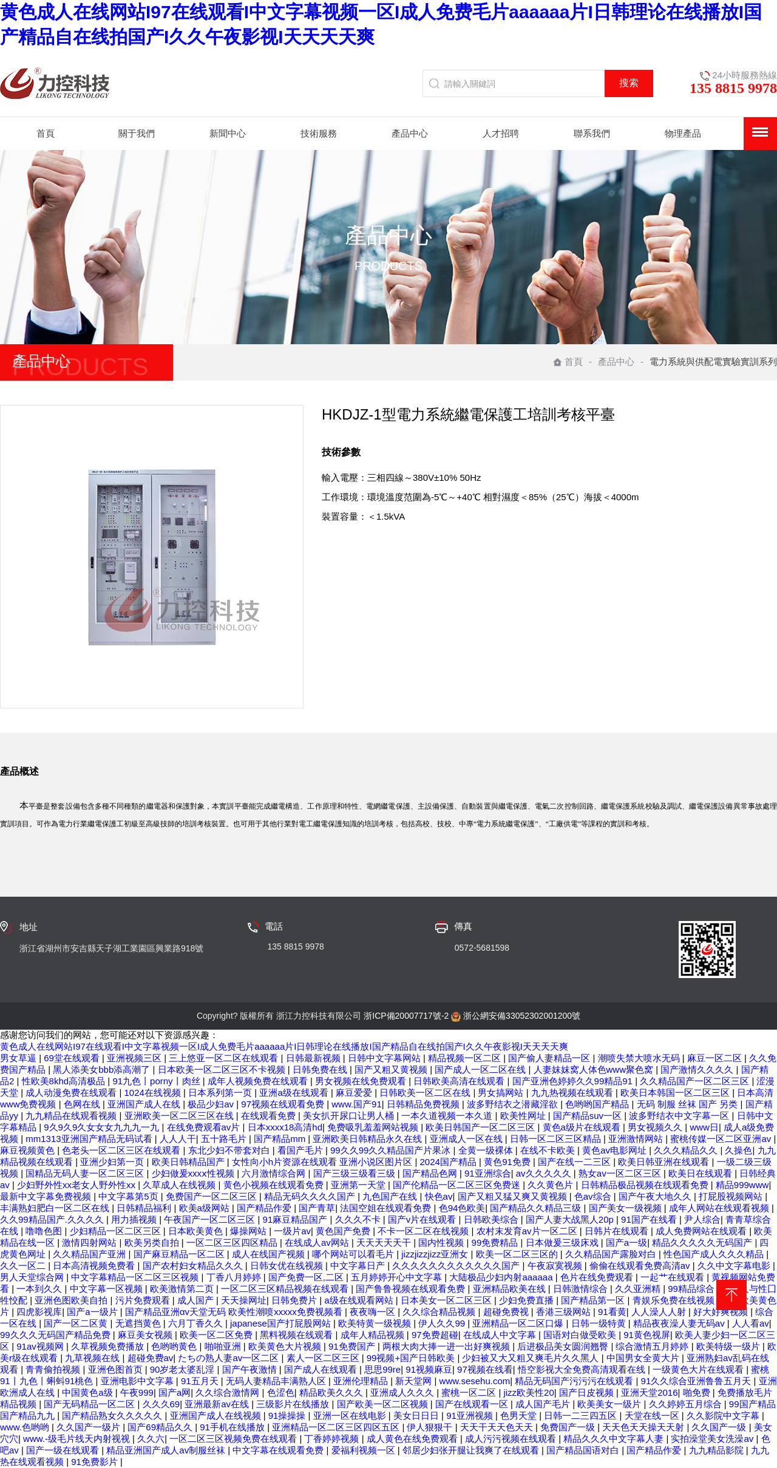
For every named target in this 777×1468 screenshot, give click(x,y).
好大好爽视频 (721, 1312)
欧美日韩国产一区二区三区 (481, 1127)
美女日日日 (417, 1415)
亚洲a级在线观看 (295, 1092)
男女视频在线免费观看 (362, 1081)
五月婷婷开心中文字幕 (397, 1277)
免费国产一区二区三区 (212, 1196)
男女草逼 (19, 1058)
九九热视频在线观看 (573, 1092)
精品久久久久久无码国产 (703, 1242)
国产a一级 (626, 1242)
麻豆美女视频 (146, 1335)
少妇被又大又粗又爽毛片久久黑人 (531, 1358)
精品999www (742, 1185)
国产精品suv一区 (589, 1115)
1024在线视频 (154, 1092)
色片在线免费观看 (598, 1277)
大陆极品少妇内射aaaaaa (502, 1277)
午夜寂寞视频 (556, 1265)
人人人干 (178, 1138)
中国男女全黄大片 (644, 1358)
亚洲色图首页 (116, 1369)
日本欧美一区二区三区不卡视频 (223, 1069)
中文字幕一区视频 (107, 1288)
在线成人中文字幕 (500, 1335)
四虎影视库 (39, 1312)
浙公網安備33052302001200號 (521, 1016)
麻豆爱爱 (355, 1092)
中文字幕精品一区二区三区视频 (136, 1277)
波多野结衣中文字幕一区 (680, 1115)
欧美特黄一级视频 (375, 1323)
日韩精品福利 (145, 1208)
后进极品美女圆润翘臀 (564, 1346)
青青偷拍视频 (54, 1369)
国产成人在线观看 (321, 1369)
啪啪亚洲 (224, 1346)
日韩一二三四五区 (581, 1415)
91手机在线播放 (233, 1427)
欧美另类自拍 (153, 1242)
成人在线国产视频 (269, 1254)
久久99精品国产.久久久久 (53, 1219)
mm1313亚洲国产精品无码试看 (90, 1138)
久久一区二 (24, 1265)
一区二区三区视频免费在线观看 (234, 1438)
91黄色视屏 (646, 1335)
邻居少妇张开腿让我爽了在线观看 (471, 1450)
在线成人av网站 (318, 1242)
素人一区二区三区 (324, 1358)
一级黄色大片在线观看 (699, 1369)
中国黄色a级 (88, 1392)
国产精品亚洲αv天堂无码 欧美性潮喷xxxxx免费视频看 (235, 1312)
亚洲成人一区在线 (467, 1138)
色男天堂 (519, 1415)
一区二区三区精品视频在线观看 (286, 1288)
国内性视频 (442, 1242)
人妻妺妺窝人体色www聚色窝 (595, 1069)
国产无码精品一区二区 (90, 1404)
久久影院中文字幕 (724, 1415)
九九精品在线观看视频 (72, 1115)
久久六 (151, 1438)
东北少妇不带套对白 (230, 1150)
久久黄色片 (551, 1185)
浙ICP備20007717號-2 (406, 1016)
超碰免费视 (507, 1312)
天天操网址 (243, 1300)
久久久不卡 (359, 1219)
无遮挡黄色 (139, 1323)
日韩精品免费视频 (424, 1104)
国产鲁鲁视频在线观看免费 (411, 1288)
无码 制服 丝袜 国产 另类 (689, 1104)
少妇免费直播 (527, 1300)
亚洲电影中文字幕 (138, 1381)
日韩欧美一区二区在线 (426, 1092)
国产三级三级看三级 (355, 1173)
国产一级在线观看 (63, 1450)
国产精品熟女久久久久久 (113, 1415)
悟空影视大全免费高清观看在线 (583, 1369)
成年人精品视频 (374, 1335)
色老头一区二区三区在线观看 (122, 1150)
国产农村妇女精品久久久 (194, 1265)
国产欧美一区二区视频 (383, 1404)
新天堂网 (414, 1381)
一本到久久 (40, 1288)
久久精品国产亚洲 (90, 1254)
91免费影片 (95, 1461)
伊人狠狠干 (431, 1427)
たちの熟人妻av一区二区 (229, 1358)
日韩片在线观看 (618, 1231)
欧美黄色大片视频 (286, 1346)
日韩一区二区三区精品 (556, 1138)
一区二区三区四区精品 (233, 1242)
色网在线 (83, 1104)
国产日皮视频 (587, 1392)
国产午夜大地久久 (656, 1196)
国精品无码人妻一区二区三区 (85, 1173)
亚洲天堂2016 (649, 1392)
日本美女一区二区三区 (447, 1300)
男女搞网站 (502, 1092)
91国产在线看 (650, 1219)
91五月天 (201, 1381)
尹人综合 (702, 1219)
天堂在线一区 (653, 1415)
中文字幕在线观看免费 (279, 1450)
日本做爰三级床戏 (563, 1242)
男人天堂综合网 (33, 1277)
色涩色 (280, 1392)
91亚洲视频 (470, 1415)
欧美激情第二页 (183, 1288)
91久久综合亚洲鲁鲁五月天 (697, 1381)
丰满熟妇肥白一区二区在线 (56, 1208)
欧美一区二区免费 (217, 1335)
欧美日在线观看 (701, 1173)
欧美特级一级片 (729, 1346)
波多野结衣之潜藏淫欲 (513, 1104)
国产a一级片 (93, 1312)
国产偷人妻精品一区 (550, 1058)
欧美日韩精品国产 (189, 1162)
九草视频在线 (93, 1358)
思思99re (382, 1369)
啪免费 (698, 1392)
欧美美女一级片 (610, 1404)
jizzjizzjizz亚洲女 (435, 1254)
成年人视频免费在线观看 (259, 1081)
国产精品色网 (431, 1173)
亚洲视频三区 (135, 1058)
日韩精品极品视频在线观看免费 (646, 1185)
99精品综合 (692, 1288)
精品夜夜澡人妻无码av (680, 1323)
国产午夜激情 (250, 1369)
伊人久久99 (442, 1323)
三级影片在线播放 (293, 1404)
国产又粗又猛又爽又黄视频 (513, 1196)
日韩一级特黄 (599, 1323)
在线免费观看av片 (205, 1127)
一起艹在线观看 (673, 1277)
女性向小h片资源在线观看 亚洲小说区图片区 (323, 1162)
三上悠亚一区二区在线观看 (224, 1058)
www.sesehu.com (475, 1381)
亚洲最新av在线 (218, 1404)
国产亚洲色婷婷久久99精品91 (574, 1081)
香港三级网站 (564, 1312)
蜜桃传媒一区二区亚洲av (721, 1138)
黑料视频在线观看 (297, 1335)
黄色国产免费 (344, 1231)
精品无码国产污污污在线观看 (575, 1381)
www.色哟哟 (26, 1427)
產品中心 (616, 361)
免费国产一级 (568, 1427)
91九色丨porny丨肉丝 (157, 1081)
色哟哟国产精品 (598, 1104)
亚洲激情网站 (636, 1138)
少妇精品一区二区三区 (116, 1231)
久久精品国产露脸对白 (612, 1254)
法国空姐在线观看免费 (386, 1208)
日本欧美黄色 (196, 1231)
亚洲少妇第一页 (113, 1162)
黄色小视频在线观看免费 (274, 1185)
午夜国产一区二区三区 (210, 1219)
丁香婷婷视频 (332, 1438)
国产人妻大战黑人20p (571, 1219)
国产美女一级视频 (626, 1208)
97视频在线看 (485, 1369)
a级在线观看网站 (360, 1300)
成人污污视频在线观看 (511, 1438)
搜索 (629, 83)
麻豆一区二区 (715, 1058)
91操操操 (288, 1415)
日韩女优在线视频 (287, 1265)
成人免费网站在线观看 (702, 1231)
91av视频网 (41, 1346)
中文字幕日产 (358, 1265)
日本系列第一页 (221, 1092)
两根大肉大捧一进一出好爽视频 (447, 1346)
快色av (439, 1196)
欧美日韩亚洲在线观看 (664, 1162)
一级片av (292, 1231)
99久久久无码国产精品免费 (56, 1335)
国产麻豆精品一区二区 (180, 1254)
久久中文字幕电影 (735, 1265)
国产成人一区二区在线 (481, 1069)
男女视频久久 (656, 1127)
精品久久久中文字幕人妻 (614, 1438)
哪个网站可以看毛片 (354, 1254)
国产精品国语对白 (584, 1450)
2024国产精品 (450, 1162)
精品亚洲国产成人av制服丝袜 (167, 1450)
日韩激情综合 (581, 1288)
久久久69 (161, 1404)
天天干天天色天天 (497, 1427)
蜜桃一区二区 (469, 1392)
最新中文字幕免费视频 (46, 1196)
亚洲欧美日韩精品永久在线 (368, 1138)
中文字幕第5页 (129, 1196)
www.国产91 (356, 1104)
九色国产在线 (390, 1196)
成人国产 (196, 1300)
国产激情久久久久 (698, 1069)
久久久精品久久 (687, 1150)
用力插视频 (135, 1219)
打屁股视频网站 (732, 1196)
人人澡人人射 (659, 1312)
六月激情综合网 (275, 1173)
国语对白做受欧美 (581, 1335)
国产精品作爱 (265, 1208)
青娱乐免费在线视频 (675, 1300)
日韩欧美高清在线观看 (460, 1081)
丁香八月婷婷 (234, 1277)
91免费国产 (353, 1346)
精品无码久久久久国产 (311, 1196)
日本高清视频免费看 (95, 1265)
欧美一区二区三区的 (518, 1254)
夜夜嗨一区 (374, 1312)
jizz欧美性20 (528, 1392)
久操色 (738, 1150)
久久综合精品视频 (440, 1312)
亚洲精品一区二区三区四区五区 (337, 1427)
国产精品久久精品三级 (536, 1208)
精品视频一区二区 (465, 1058)
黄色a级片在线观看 (583, 1127)
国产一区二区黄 (77, 1323)
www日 (704, 1127)
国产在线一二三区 (575, 1162)
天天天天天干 (384, 1242)
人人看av (750, 1323)
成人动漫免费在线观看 (72, 1092)
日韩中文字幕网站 (385, 1058)
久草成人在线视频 (180, 1185)
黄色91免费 (508, 1162)
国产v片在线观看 (423, 1219)
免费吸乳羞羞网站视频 (374, 1127)
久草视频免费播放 (108, 1346)
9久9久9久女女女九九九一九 (102, 1127)
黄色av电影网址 (615, 1150)
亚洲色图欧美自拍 (72, 1300)
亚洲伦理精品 (361, 1381)
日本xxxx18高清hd (285, 1127)
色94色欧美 (462, 1208)
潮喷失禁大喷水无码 (640, 1058)
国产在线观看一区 (473, 1404)
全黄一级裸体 (486, 1150)
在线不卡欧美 (548, 1150)
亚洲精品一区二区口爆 (519, 1323)
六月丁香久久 (196, 1323)
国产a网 (174, 1392)
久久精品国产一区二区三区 (696, 1081)
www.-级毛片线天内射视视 (77, 1438)
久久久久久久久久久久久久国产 (457, 1265)
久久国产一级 (719, 1427)
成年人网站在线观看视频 (720, 1208)
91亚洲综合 (487, 1173)
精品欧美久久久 (332, 1392)
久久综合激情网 (228, 1392)
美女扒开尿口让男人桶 (349, 1115)
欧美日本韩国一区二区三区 (676, 1092)
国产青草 (317, 1208)
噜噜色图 (44, 1231)
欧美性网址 (524, 1115)
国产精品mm (281, 1138)
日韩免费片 (295, 1300)
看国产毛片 (301, 1150)
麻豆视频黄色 (28, 1150)
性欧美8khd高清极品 (65, 1081)
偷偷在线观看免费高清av (641, 1265)
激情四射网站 (90, 1242)
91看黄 (612, 1312)
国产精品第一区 (594, 1300)
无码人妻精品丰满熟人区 (277, 1381)
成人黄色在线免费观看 (413, 1438)
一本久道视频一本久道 (448, 1115)
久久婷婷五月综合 (686, 1404)
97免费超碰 (435, 1335)
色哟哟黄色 (175, 1346)
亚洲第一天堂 (359, 1185)
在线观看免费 (269, 1115)
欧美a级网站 (205, 1208)
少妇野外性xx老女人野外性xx (77, 1185)
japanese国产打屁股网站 (281, 1323)
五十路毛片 (225, 1138)
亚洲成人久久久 (403, 1392)
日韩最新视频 (314, 1058)
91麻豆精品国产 (296, 1219)
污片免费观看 (143, 1300)
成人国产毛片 (543, 1404)
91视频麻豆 (428, 1369)
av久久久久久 (545, 1173)
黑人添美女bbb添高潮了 (102, 1069)
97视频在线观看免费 (284, 1104)
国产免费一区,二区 (307, 1277)
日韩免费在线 (321, 1069)
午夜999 (137, 1392)
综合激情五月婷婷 (653, 1346)
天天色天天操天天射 (644, 1427)
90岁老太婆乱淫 (183, 1369)
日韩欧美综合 (492, 1219)
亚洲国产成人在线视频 (216, 1415)
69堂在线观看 (73, 1058)
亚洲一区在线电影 (350, 1415)
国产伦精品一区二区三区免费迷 (458, 1185)
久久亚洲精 (639, 1288)
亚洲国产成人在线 (145, 1104)
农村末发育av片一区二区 (528, 1231)
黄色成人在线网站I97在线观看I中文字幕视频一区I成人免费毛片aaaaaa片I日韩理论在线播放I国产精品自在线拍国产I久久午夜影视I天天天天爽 (284, 1046)
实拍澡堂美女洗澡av (713, 1438)
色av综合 (594, 1196)
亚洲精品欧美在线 (510, 1288)
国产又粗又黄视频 (392, 1069)
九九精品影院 (717, 1450)
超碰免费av (150, 1358)
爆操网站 (249, 1231)
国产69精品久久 (161, 1427)
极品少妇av (212, 1104)
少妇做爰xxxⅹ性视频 (194, 1173)
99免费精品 (496, 1242)
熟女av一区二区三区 (621, 1173)
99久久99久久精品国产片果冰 (391, 1150)
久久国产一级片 (89, 1427)
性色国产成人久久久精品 (714, 1254)
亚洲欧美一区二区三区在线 (180, 1115)
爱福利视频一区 (364, 1450)
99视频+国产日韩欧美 (412, 1358)
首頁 (568, 361)
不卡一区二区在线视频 (424, 1231)
